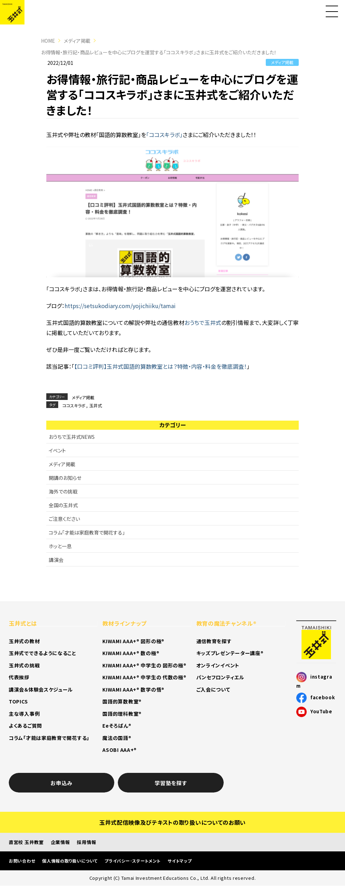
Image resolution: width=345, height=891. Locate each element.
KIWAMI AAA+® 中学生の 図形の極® (144, 665)
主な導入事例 (24, 713)
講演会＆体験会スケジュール (41, 689)
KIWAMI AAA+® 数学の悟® (133, 689)
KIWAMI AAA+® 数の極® (130, 653)
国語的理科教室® (122, 713)
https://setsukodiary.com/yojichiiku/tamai (120, 305)
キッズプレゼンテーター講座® (230, 653)
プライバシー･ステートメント (132, 861)
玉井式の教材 (24, 641)
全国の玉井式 (63, 505)
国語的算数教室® (122, 701)
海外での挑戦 (63, 491)
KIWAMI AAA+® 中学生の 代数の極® (144, 677)
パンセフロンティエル (220, 677)
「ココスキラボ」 (164, 134)
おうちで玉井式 (202, 322)
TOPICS (18, 701)
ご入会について (213, 689)
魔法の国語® (116, 737)
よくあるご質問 (25, 725)
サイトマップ (179, 861)
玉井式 (95, 405)
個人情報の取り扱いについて (69, 861)
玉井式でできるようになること (42, 653)
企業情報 (60, 842)
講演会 (56, 559)
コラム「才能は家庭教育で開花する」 (87, 532)
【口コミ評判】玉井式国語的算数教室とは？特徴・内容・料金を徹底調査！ (160, 366)
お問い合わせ (22, 861)
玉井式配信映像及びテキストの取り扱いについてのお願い (172, 822)
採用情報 (86, 842)
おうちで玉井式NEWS (72, 436)
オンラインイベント (217, 665)
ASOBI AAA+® (119, 749)
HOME (48, 40)
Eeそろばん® (116, 725)
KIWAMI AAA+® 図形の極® (133, 641)
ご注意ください (64, 518)
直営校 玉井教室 (26, 842)
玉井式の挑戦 (24, 665)
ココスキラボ (74, 405)
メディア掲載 (77, 40)
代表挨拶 (19, 677)
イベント (57, 450)
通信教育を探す (214, 641)
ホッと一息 (60, 546)
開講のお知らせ (65, 477)
